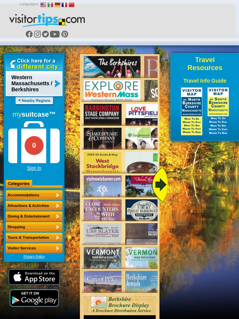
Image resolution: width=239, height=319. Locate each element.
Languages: (29, 4)
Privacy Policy (34, 256)
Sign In (34, 168)
